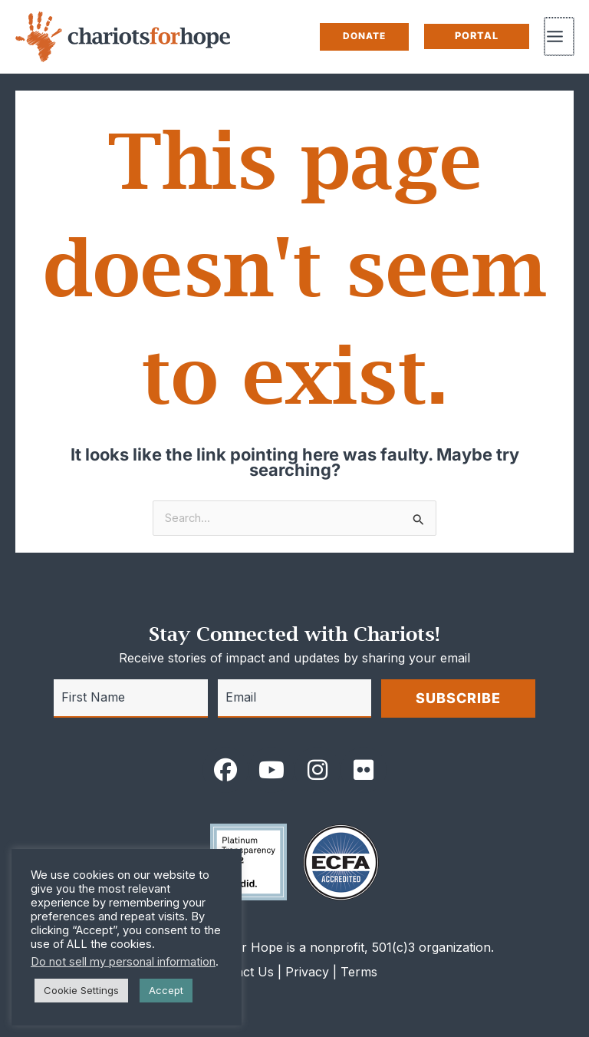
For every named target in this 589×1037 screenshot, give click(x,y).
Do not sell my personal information (123, 962)
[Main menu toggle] (560, 36)
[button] (365, 37)
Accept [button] (166, 990)
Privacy (307, 971)
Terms (359, 971)
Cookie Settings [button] (81, 990)
